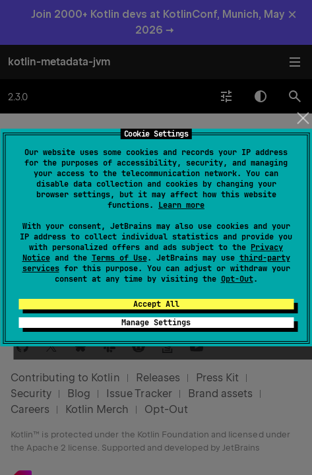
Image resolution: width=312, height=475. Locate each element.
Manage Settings (156, 322)
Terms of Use (119, 258)
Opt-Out (237, 279)
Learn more (181, 205)
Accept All (156, 304)
